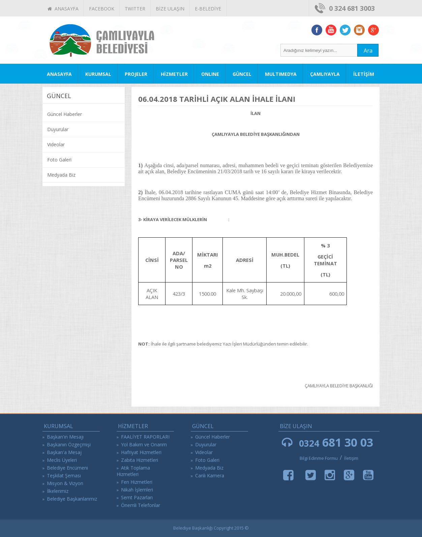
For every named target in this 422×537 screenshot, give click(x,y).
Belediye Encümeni (67, 468)
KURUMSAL (98, 74)
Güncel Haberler (64, 114)
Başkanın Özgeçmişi (69, 444)
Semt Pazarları (137, 497)
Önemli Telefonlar (140, 505)
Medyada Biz (61, 175)
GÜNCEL (242, 74)
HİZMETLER (174, 74)
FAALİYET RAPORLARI (145, 437)
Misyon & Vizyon (65, 483)
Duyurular (57, 129)
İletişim (351, 458)
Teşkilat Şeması (64, 475)
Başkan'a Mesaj (64, 452)
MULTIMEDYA (281, 74)
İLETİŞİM (363, 74)
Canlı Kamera (209, 475)
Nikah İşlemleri (137, 489)
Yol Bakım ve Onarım (144, 444)
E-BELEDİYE (208, 8)
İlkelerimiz (57, 491)
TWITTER (135, 8)
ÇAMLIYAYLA (325, 74)
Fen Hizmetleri (136, 482)
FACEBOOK (101, 8)
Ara (368, 50)
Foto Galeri (59, 159)
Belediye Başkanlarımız (72, 499)
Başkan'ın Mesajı (65, 437)
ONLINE (210, 74)
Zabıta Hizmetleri (139, 460)
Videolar (56, 144)
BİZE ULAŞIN (170, 8)
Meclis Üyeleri (62, 460)
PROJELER (136, 74)
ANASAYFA (63, 8)
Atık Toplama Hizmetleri (133, 471)
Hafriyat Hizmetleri (141, 452)
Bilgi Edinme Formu (319, 458)
